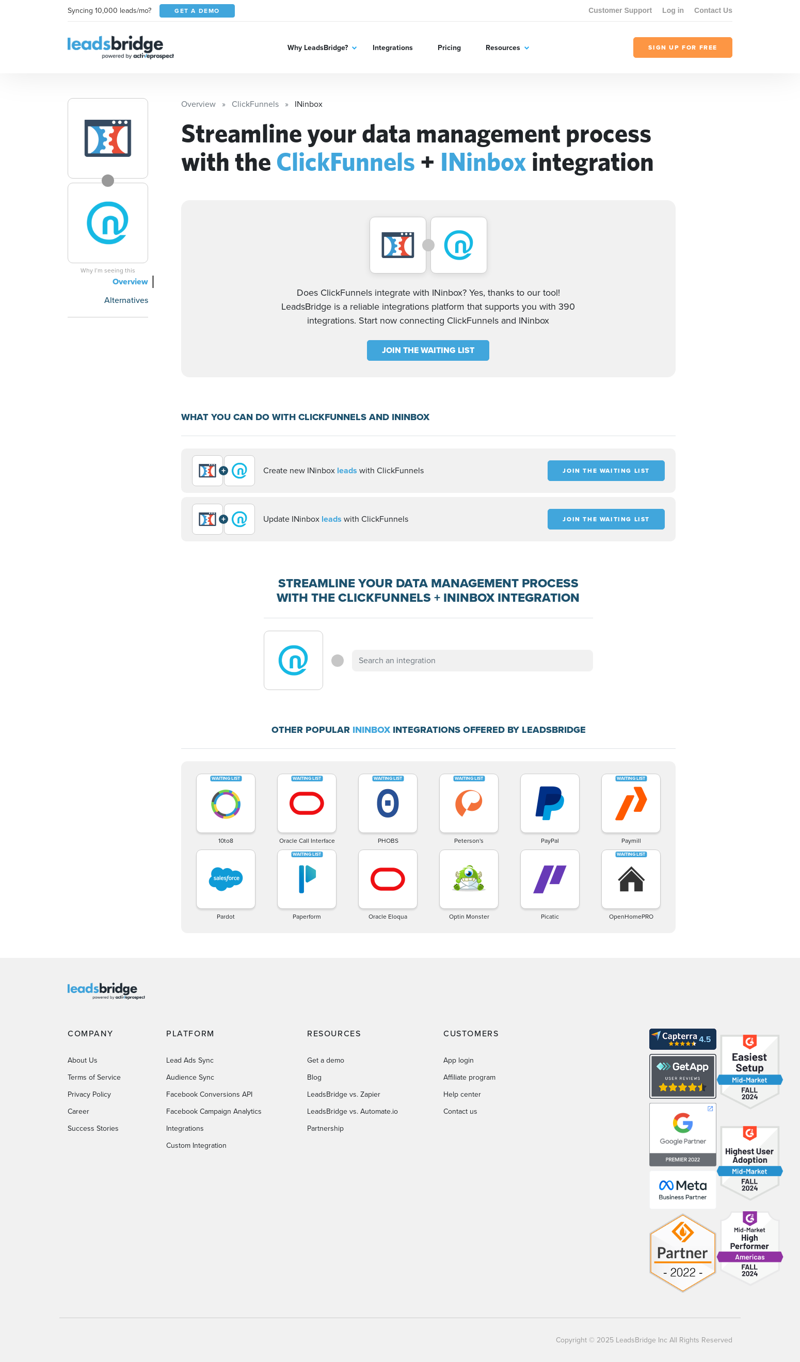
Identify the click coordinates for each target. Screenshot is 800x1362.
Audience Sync (190, 1077)
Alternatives (126, 300)
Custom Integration (196, 1145)
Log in (673, 10)
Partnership (325, 1128)
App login (458, 1060)
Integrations (393, 47)
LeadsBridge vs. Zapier (343, 1094)
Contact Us (713, 10)
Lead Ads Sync (190, 1060)
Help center (462, 1094)
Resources (503, 47)
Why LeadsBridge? (317, 47)
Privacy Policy (89, 1094)
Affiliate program (469, 1077)
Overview (130, 281)
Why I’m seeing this (108, 270)
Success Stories (93, 1128)
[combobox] (473, 660)
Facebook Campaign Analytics (214, 1111)
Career (78, 1111)
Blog (314, 1077)
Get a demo (325, 1060)
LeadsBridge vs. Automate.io (352, 1111)
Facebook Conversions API (209, 1094)
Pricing (449, 47)
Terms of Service (94, 1077)
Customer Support (620, 10)
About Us (83, 1060)
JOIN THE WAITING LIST (428, 350)
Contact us (460, 1111)
